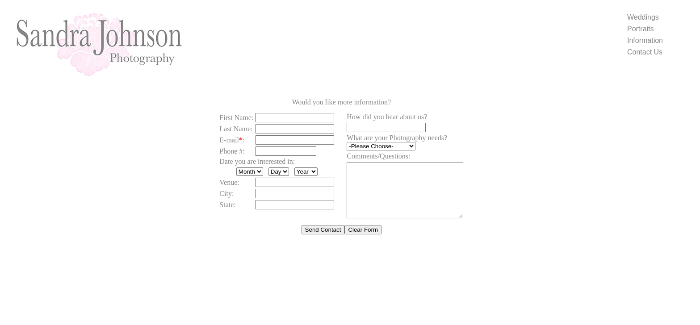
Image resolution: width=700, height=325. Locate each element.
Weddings (643, 17)
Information (645, 40)
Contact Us (644, 52)
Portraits (640, 29)
